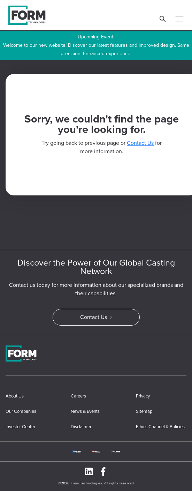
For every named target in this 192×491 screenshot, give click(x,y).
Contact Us (140, 143)
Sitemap (144, 411)
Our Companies (21, 411)
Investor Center (20, 426)
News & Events (85, 411)
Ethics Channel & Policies (160, 426)
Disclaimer (81, 426)
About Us (15, 396)
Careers (78, 396)
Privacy (143, 396)
